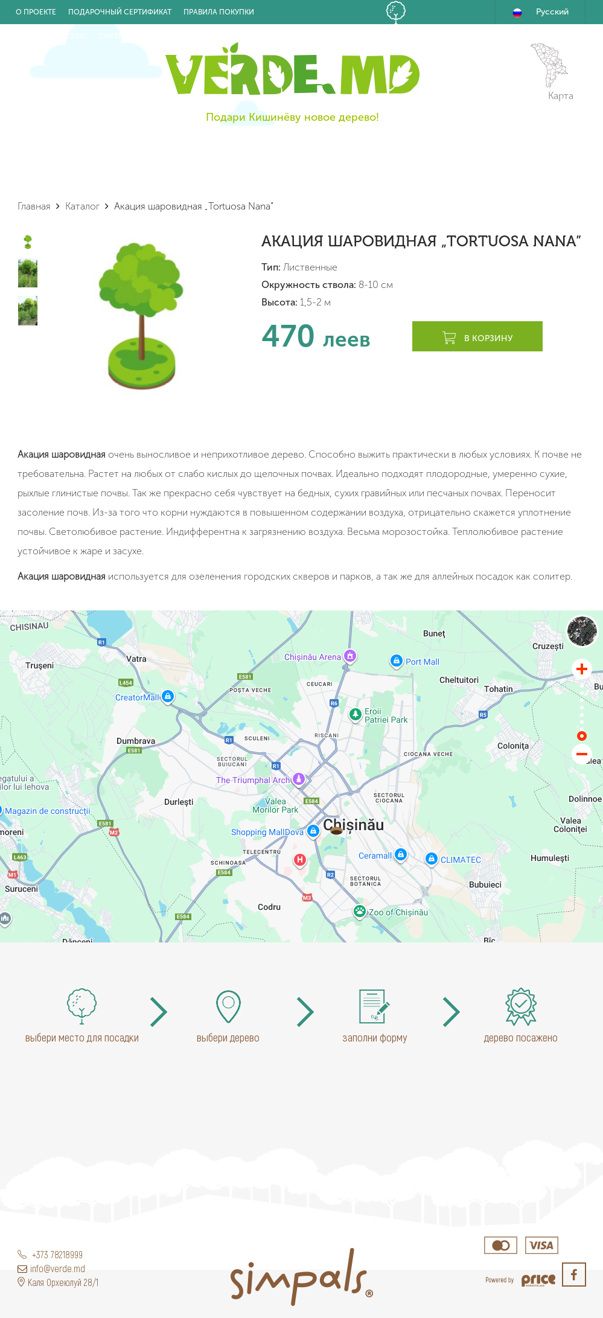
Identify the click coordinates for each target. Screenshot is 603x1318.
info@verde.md (51, 1268)
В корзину (477, 338)
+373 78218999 (50, 1254)
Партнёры (119, 36)
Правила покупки (218, 12)
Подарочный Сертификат (119, 12)
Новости (168, 36)
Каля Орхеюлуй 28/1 (58, 1282)
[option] (140, 315)
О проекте (36, 12)
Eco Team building (52, 36)
